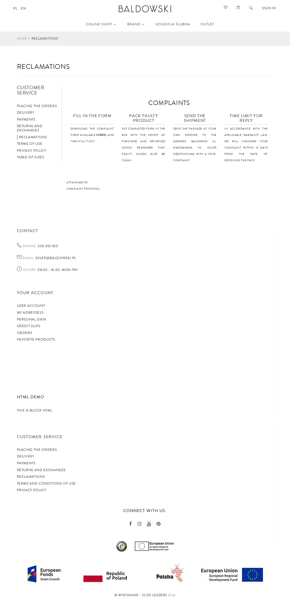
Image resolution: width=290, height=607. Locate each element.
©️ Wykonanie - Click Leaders (140, 595)
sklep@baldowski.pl (55, 258)
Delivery (25, 112)
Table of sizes (30, 157)
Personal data (32, 319)
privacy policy (31, 490)
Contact (27, 231)
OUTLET (207, 24)
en (23, 8)
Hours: (30, 270)
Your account (35, 293)
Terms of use (30, 143)
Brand (135, 24)
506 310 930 (47, 246)
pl (15, 8)
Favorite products (36, 339)
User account (31, 305)
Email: (29, 258)
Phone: (30, 246)
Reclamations (33, 137)
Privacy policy (31, 150)
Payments (26, 119)
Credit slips (28, 326)
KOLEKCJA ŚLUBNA (173, 24)
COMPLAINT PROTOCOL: (84, 189)
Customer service (40, 437)
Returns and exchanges (30, 128)
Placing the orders (37, 106)
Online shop (101, 24)
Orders (24, 333)
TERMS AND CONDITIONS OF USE (46, 483)
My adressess (30, 312)
